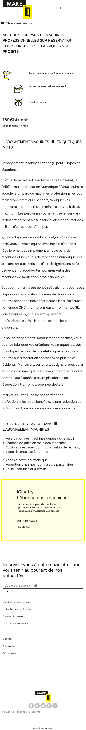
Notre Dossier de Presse (17, 609)
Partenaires (9, 653)
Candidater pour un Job (17, 602)
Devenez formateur (14, 616)
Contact (8, 638)
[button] (60, 7)
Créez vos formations (15, 623)
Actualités (9, 646)
